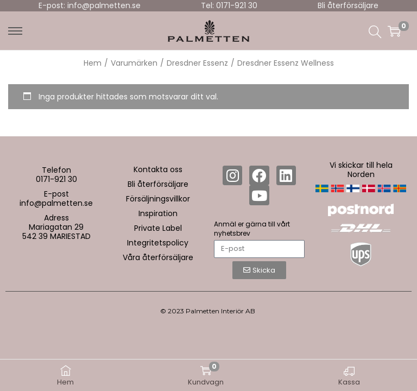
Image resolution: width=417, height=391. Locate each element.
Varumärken (134, 63)
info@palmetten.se (56, 203)
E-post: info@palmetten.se (90, 5)
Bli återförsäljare (348, 5)
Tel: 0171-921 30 (229, 5)
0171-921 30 (56, 179)
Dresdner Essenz (197, 63)
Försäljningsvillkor (158, 198)
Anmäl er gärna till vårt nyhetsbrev (252, 228)
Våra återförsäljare (158, 257)
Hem (93, 63)
